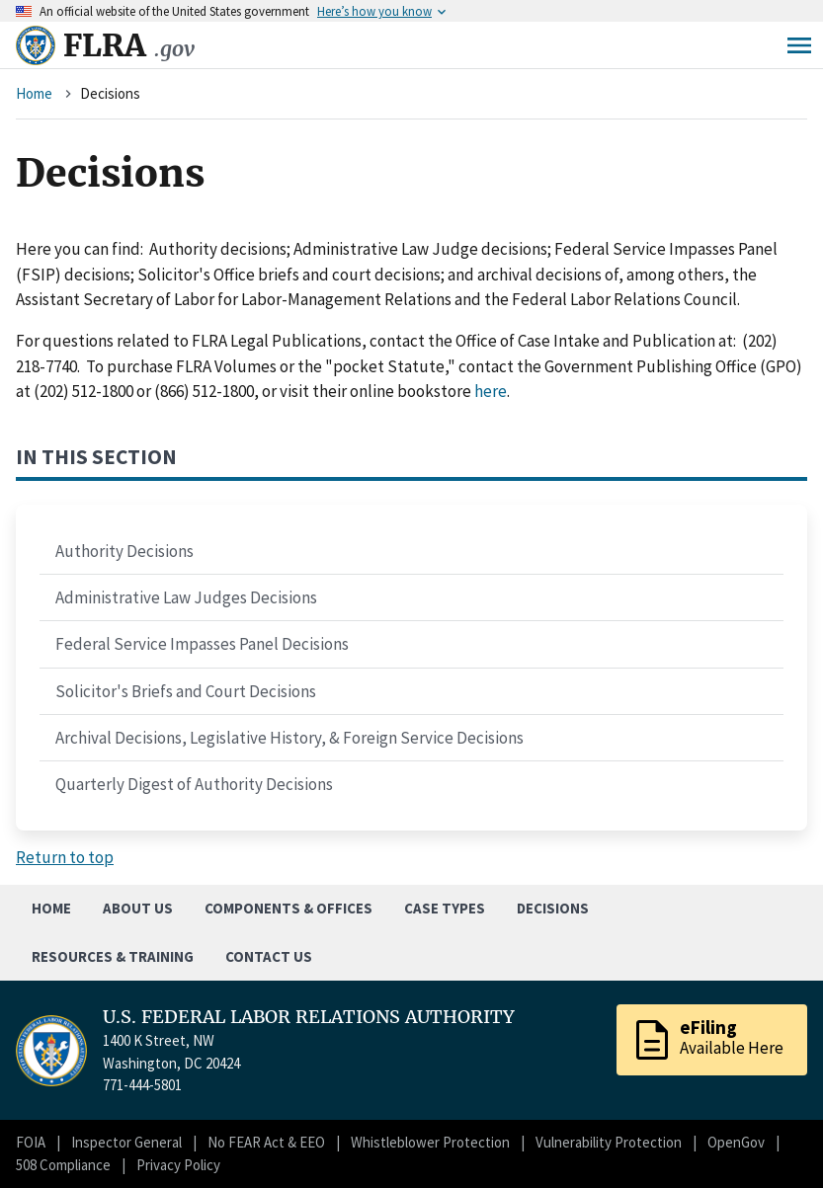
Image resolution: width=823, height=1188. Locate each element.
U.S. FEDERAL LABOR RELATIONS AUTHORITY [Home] (309, 1017)
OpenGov (736, 1142)
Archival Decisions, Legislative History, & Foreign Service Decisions (289, 738)
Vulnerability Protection (608, 1142)
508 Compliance (63, 1164)
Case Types (444, 908)
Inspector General (126, 1142)
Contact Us (268, 956)
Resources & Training (113, 956)
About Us (138, 908)
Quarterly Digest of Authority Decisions (194, 784)
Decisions (553, 908)
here (490, 391)
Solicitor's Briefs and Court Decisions (185, 691)
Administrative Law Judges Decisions (186, 597)
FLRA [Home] (129, 45)
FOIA (30, 1142)
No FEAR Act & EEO (266, 1142)
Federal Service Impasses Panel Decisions (202, 644)
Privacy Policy (178, 1164)
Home (34, 93)
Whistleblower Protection (430, 1142)
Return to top (65, 857)
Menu (799, 45)
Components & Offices (288, 908)
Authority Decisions (124, 551)
